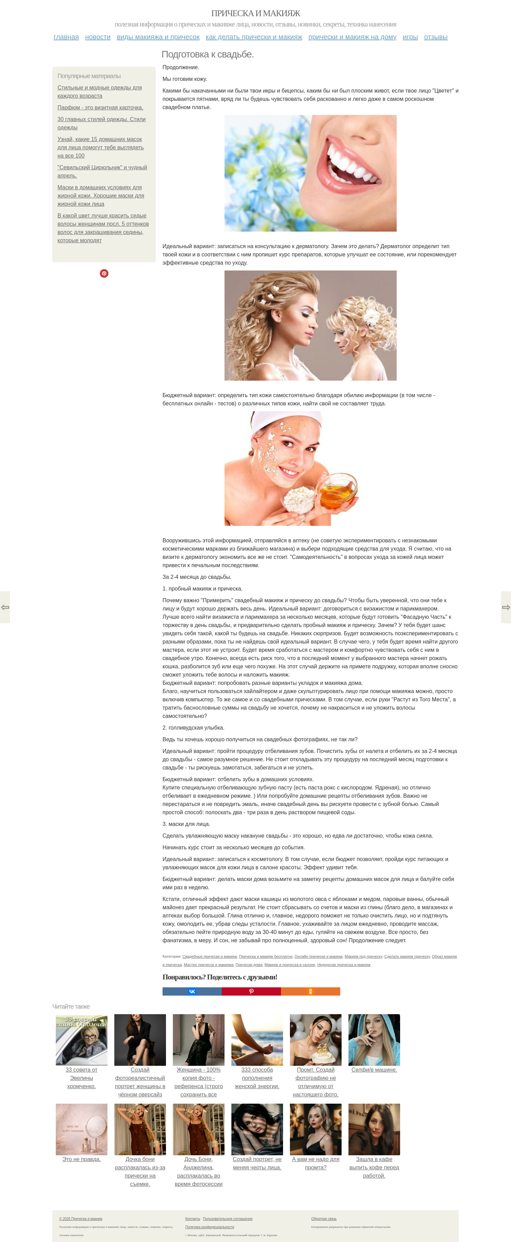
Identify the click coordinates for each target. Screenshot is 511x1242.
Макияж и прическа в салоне (289, 965)
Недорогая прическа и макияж (343, 965)
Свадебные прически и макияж (209, 956)
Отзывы (436, 37)
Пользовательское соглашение (228, 1219)
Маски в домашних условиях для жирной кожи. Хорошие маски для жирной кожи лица (101, 195)
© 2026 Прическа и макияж (80, 1219)
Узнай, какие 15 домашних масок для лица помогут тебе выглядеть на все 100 (101, 147)
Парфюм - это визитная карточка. (100, 107)
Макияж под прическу (363, 956)
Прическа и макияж (255, 13)
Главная (66, 37)
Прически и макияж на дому (353, 37)
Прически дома (249, 965)
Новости (98, 37)
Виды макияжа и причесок (158, 37)
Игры (410, 37)
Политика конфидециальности (209, 1227)
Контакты (192, 1219)
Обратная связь (324, 1219)
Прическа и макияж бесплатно (265, 956)
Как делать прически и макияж (254, 37)
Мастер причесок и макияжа (208, 965)
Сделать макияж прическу (407, 956)
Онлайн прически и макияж (319, 956)
